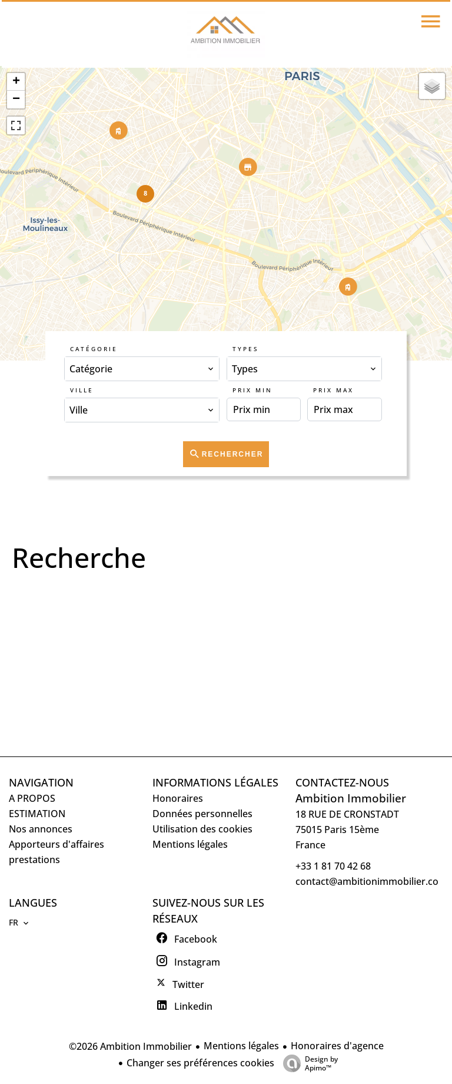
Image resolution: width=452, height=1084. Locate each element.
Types (245, 349)
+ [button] (16, 82)
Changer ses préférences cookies (200, 1062)
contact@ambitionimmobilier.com (371, 881)
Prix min (252, 390)
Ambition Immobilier (350, 798)
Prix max (333, 390)
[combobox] (142, 369)
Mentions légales (241, 1045)
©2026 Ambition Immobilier (130, 1046)
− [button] (16, 99)
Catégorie (94, 349)
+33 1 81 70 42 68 (333, 866)
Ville (82, 390)
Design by (307, 1063)
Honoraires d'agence (337, 1045)
